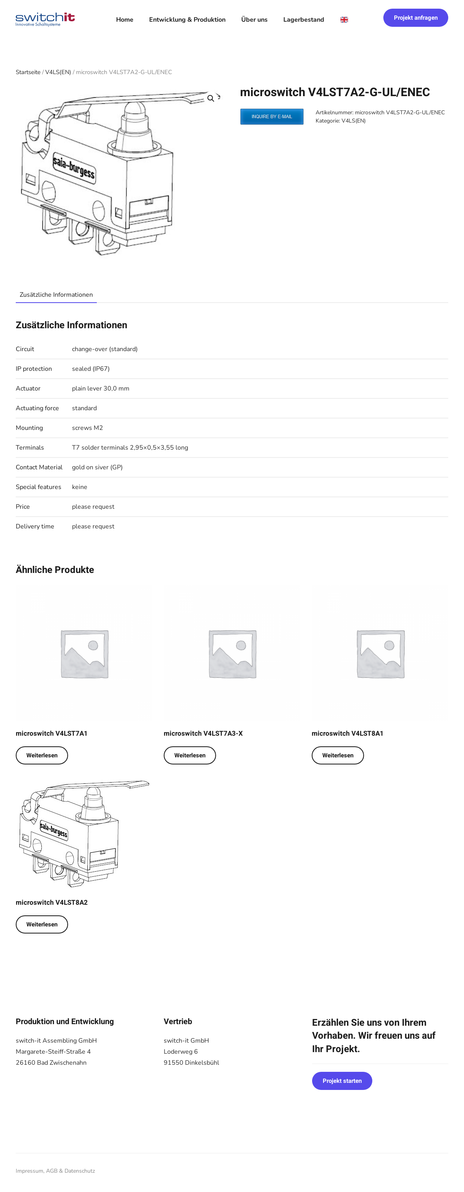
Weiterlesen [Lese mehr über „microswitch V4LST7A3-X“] (189, 755)
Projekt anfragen (416, 17)
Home (124, 19)
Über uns (254, 19)
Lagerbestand (303, 19)
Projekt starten (342, 1081)
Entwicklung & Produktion (187, 19)
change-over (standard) (105, 349)
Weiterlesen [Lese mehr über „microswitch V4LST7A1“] (41, 755)
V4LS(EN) (58, 72)
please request (93, 506)
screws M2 (87, 428)
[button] (211, 98)
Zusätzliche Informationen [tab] (56, 294)
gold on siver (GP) (97, 467)
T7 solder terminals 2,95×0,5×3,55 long (130, 447)
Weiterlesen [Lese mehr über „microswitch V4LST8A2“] (41, 924)
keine (79, 487)
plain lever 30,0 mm (100, 388)
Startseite (28, 72)
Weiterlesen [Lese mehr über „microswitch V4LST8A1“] (337, 755)
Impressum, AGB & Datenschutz (55, 1171)
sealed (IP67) (91, 368)
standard (84, 408)
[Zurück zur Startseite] (45, 19)
